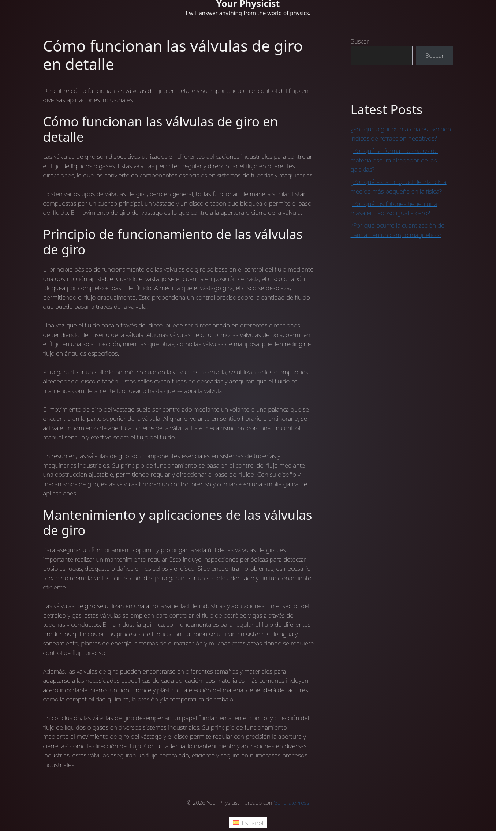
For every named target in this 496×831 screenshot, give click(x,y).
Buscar (360, 41)
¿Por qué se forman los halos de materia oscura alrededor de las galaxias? (394, 159)
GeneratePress (291, 802)
